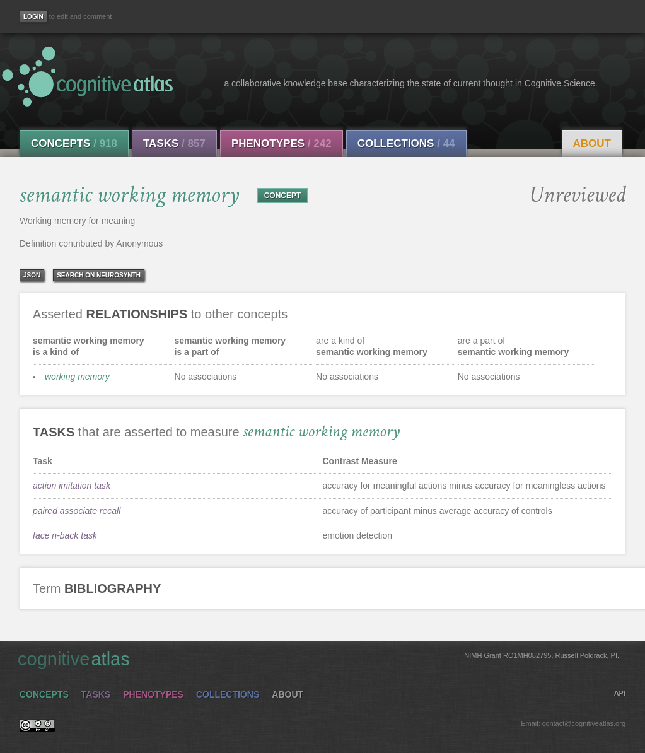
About (592, 143)
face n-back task (65, 535)
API (619, 693)
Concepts (74, 143)
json (31, 275)
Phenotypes (281, 143)
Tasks (174, 143)
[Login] (33, 17)
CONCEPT (282, 195)
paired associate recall (76, 511)
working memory (77, 376)
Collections (406, 143)
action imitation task (71, 486)
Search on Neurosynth (99, 275)
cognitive (318, 658)
